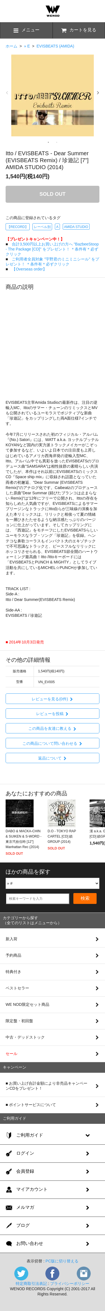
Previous (7, 93)
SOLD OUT (52, 194)
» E (27, 46)
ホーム (11, 46)
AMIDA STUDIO (76, 227)
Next (98, 93)
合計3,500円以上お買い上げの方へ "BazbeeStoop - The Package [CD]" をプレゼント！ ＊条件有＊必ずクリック (52, 249)
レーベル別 (42, 227)
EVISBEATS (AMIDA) (55, 46)
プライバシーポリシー (69, 1283)
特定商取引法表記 (31, 1283)
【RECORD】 (17, 227)
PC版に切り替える (62, 1261)
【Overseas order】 (29, 269)
